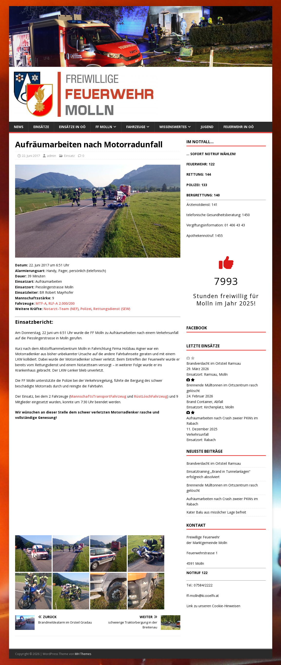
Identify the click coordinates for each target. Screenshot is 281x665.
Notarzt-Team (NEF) (61, 309)
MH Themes (83, 654)
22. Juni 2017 (31, 156)
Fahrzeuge (138, 126)
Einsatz (69, 156)
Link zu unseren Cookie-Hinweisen (213, 606)
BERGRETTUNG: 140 (203, 195)
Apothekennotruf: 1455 (204, 235)
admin (51, 156)
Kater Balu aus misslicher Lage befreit (216, 512)
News (19, 126)
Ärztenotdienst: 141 (201, 204)
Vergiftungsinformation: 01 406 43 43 (215, 225)
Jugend (211, 126)
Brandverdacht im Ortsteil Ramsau (213, 363)
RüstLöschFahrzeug (150, 396)
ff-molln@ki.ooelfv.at (202, 596)
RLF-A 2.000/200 (61, 303)
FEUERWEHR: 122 (200, 164)
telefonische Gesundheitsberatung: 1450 (218, 215)
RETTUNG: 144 (198, 174)
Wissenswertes (176, 126)
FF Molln (105, 126)
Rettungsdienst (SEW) (111, 309)
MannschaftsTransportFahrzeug (98, 396)
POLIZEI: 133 (196, 184)
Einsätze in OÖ (73, 126)
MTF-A (41, 303)
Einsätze (42, 126)
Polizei (85, 309)
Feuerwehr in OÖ (244, 126)
